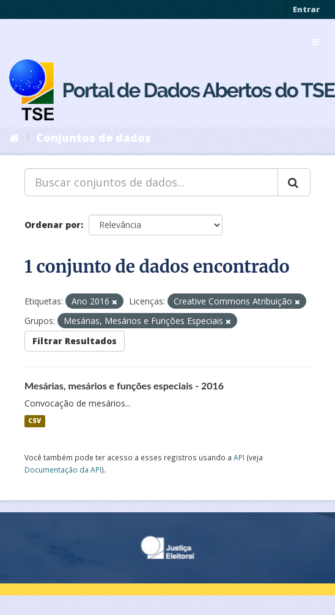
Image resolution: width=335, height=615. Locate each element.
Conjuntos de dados (93, 137)
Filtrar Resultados (74, 341)
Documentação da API (62, 469)
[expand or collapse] (315, 42)
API (239, 457)
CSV (34, 421)
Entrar (306, 9)
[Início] (14, 137)
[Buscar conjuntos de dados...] (151, 182)
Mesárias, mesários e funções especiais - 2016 (124, 385)
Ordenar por (52, 224)
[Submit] (294, 182)
